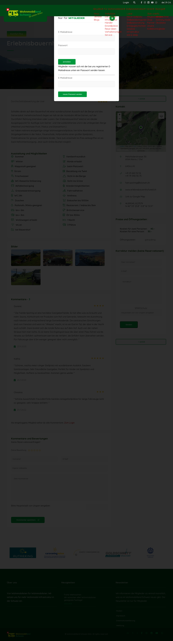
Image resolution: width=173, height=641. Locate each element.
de (163, 2)
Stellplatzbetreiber (124, 10)
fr (167, 2)
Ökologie (158, 10)
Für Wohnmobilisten (98, 10)
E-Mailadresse (65, 32)
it (170, 2)
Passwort (63, 45)
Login (126, 2)
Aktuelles (77, 10)
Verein (143, 10)
